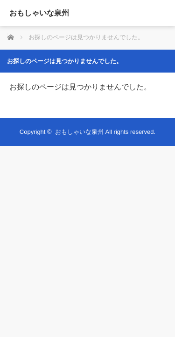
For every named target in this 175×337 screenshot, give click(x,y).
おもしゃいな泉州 (39, 13)
